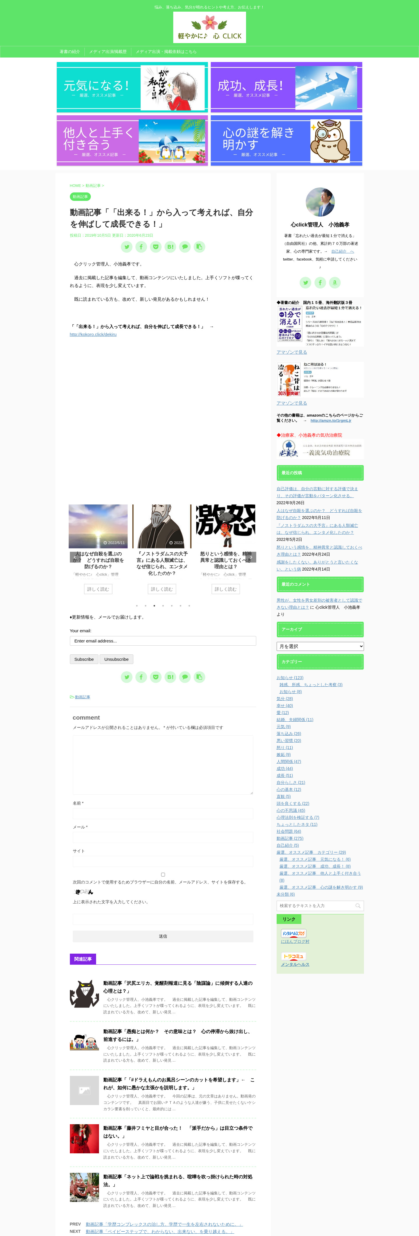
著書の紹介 (70, 51)
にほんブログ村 (295, 862)
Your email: (81, 551)
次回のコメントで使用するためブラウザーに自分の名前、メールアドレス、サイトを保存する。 (160, 803)
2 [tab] (145, 527)
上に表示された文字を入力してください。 (111, 822)
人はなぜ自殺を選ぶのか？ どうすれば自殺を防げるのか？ (99, 481)
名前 (78, 724)
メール (80, 748)
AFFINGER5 (268, 1228)
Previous (75, 478)
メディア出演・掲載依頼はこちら (166, 51)
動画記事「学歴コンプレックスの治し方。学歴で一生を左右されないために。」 (164, 1145)
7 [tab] (189, 527)
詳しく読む (99, 509)
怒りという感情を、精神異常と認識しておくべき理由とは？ (226, 481)
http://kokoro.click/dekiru (93, 255)
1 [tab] (137, 527)
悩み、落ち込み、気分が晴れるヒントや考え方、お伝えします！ (209, 1221)
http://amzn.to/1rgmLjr (331, 341)
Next (250, 478)
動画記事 (82, 618)
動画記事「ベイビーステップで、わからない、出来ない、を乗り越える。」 (160, 1152)
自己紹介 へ (342, 172)
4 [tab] (163, 527)
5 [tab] (172, 527)
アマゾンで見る (292, 273)
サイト (79, 771)
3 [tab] (154, 527)
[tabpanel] (99, 473)
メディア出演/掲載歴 (108, 51)
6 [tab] (180, 527)
